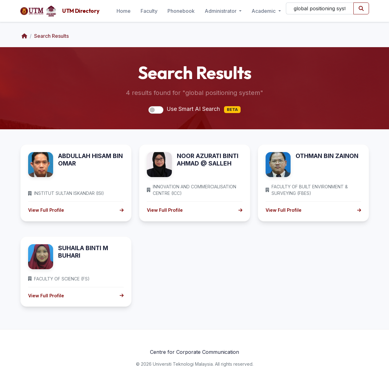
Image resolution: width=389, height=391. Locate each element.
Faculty (149, 11)
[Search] (320, 8)
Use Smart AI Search (203, 109)
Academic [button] (264, 11)
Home (124, 11)
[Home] (24, 36)
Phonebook (181, 11)
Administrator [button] (221, 11)
